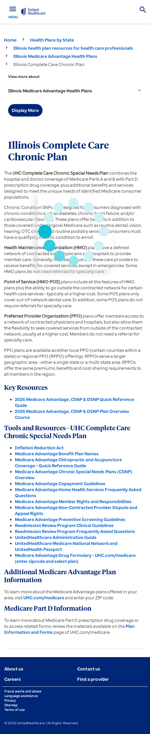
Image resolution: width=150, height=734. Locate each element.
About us (13, 669)
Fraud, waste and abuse (22, 691)
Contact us (88, 669)
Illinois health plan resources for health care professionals (73, 48)
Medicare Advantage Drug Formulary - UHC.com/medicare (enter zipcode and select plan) (75, 558)
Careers (12, 679)
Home (10, 40)
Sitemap (10, 705)
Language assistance (21, 696)
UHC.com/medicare (43, 598)
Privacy (10, 700)
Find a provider (93, 679)
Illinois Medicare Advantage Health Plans (55, 56)
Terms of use (14, 709)
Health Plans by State (52, 40)
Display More (25, 110)
